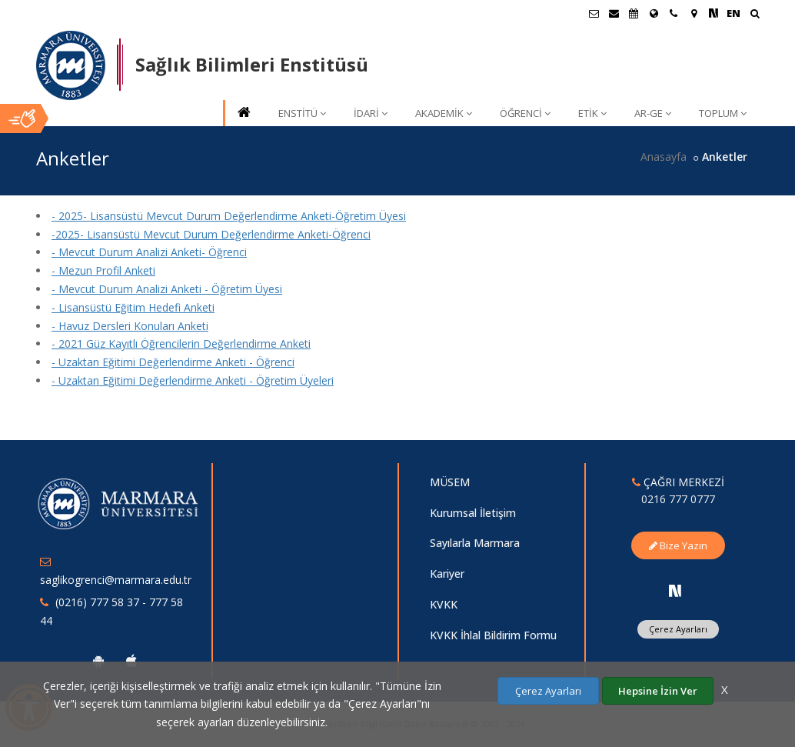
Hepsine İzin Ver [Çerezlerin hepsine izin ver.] (657, 691)
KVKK (443, 604)
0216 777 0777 (678, 499)
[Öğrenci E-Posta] (593, 13)
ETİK (592, 113)
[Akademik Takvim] (633, 13)
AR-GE (652, 113)
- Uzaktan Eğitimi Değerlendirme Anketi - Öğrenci (173, 362)
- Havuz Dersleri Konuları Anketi (130, 325)
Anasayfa (663, 156)
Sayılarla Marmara (475, 542)
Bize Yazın (678, 545)
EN (733, 13)
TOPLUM (723, 113)
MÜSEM (450, 482)
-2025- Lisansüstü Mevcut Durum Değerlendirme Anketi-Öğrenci (211, 234)
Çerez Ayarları (678, 629)
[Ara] (754, 15)
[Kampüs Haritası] (693, 13)
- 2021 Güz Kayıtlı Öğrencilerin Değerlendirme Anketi (181, 343)
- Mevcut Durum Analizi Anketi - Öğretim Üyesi (167, 289)
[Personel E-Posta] (613, 13)
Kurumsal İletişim (473, 512)
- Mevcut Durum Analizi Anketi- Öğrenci (149, 252)
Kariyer (447, 573)
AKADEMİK (443, 113)
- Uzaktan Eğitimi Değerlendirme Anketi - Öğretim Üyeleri (193, 380)
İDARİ (371, 113)
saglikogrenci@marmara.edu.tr (115, 579)
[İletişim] (673, 13)
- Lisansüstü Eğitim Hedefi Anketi (133, 307)
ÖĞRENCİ (525, 113)
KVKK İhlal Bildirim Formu (493, 635)
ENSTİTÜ (302, 113)
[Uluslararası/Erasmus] (653, 13)
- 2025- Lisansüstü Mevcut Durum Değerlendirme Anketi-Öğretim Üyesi (229, 215)
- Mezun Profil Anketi (103, 270)
